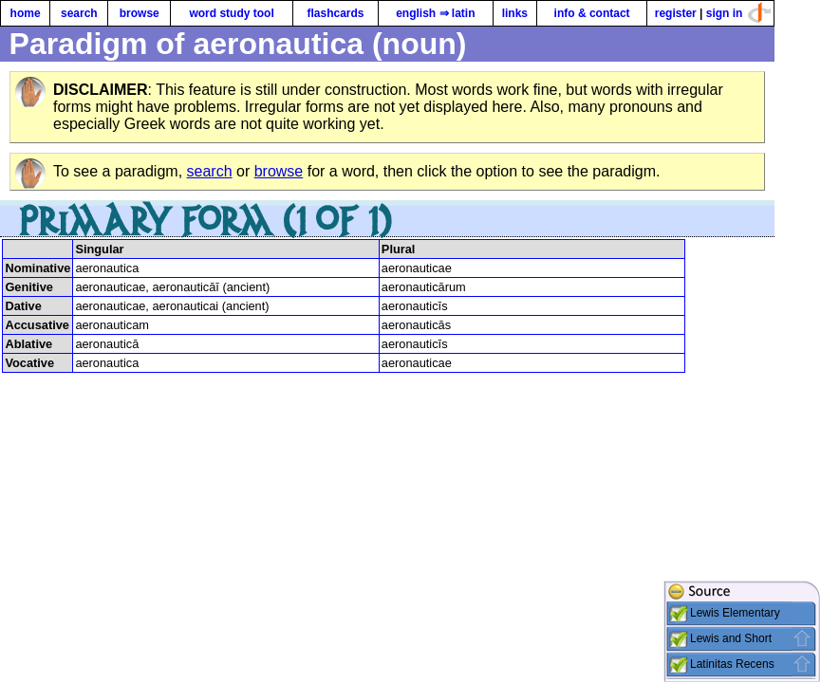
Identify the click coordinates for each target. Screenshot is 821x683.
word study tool (231, 13)
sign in (724, 13)
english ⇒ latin (435, 13)
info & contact (592, 13)
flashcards (335, 13)
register (676, 13)
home (25, 13)
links (515, 13)
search (79, 13)
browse (139, 13)
